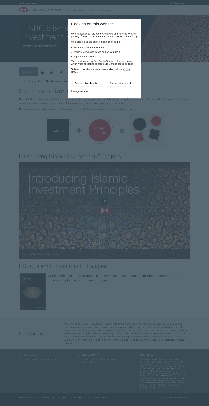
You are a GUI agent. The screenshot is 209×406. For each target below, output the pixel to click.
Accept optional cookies (87, 83)
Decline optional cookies (122, 83)
